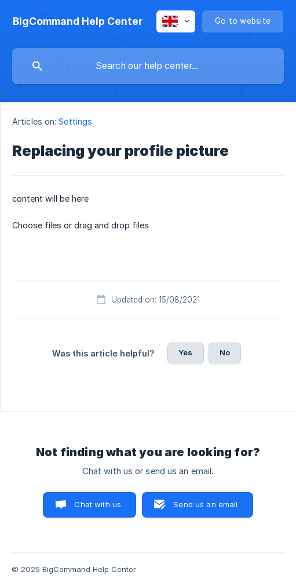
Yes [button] (185, 352)
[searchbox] (148, 66)
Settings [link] (75, 121)
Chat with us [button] (97, 504)
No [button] (225, 352)
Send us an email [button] (205, 504)
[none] (77, 21)
